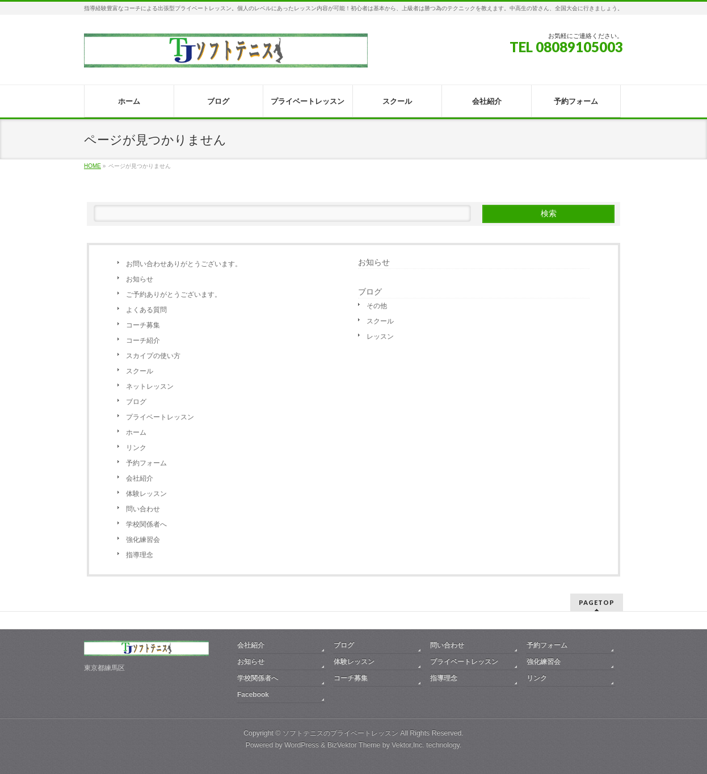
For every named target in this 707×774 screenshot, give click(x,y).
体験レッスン (146, 494)
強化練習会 (143, 540)
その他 (377, 306)
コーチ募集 (143, 325)
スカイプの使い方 (153, 356)
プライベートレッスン (160, 417)
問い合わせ (143, 509)
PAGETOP (597, 602)
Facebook (253, 695)
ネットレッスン (150, 386)
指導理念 (139, 555)
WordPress (301, 745)
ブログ (136, 402)
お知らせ (139, 279)
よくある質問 (146, 310)
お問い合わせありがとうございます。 (184, 264)
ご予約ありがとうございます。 (173, 294)
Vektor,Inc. (408, 745)
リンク (136, 448)
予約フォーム (146, 463)
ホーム (136, 432)
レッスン (380, 336)
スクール (139, 371)
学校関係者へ (146, 524)
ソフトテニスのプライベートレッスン (340, 733)
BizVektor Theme (354, 745)
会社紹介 (139, 478)
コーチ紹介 (143, 340)
